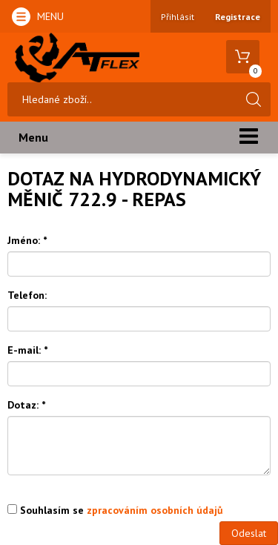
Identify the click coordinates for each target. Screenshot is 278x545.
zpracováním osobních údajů (155, 510)
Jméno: (27, 240)
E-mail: (27, 350)
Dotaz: (26, 405)
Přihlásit (177, 16)
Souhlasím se (115, 510)
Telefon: (27, 295)
